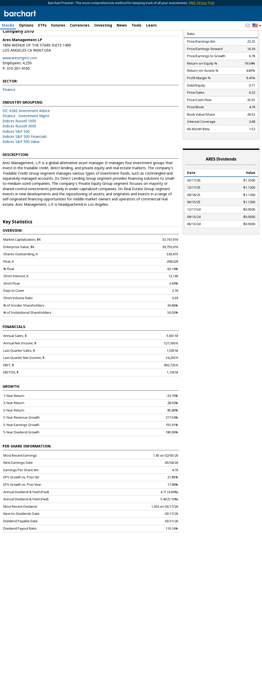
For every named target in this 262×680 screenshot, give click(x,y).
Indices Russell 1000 (19, 145)
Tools (136, 25)
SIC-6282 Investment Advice (26, 135)
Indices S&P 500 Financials (25, 161)
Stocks (8, 25)
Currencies (80, 25)
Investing (103, 25)
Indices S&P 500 (16, 156)
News (122, 25)
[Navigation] (47, 44)
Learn (151, 25)
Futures (58, 25)
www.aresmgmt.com (20, 82)
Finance (9, 114)
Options (26, 25)
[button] (257, 25)
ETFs (42, 25)
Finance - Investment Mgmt (26, 140)
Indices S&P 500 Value (21, 166)
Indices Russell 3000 (19, 150)
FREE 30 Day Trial (201, 3)
